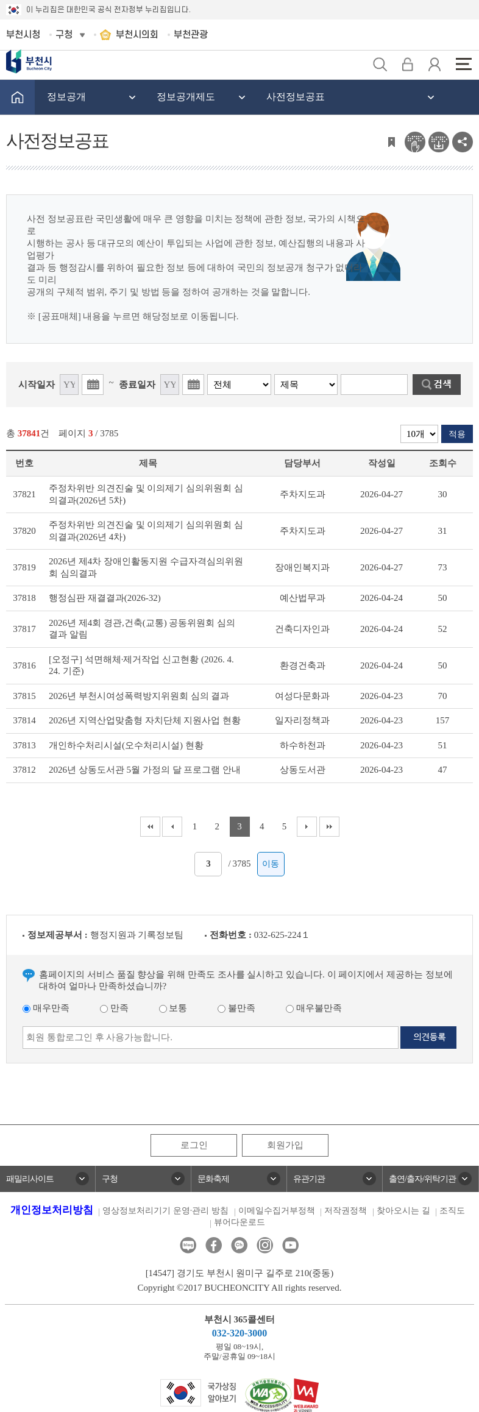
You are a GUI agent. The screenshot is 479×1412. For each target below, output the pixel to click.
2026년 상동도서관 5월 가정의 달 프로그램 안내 (145, 770)
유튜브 (290, 1245)
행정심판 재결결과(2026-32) (105, 598)
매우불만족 (314, 1008)
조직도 (452, 1210)
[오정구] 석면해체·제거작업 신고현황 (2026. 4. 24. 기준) (141, 665)
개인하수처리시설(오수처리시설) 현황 (126, 745)
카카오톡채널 (239, 1245)
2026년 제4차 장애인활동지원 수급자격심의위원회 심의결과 (146, 567)
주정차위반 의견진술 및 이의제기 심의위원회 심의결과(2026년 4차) (146, 531)
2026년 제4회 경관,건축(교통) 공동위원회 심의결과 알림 (142, 629)
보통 (173, 1008)
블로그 (188, 1245)
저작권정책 (345, 1210)
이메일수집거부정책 (276, 1210)
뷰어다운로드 (239, 1222)
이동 (270, 863)
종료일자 (137, 384)
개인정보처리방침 (51, 1210)
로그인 (194, 1145)
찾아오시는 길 (403, 1210)
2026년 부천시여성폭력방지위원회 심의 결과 (139, 696)
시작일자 (36, 384)
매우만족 (46, 1008)
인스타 (265, 1245)
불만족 (236, 1008)
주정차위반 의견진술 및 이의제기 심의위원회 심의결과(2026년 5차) (146, 494)
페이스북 (213, 1245)
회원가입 (285, 1145)
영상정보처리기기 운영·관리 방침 (165, 1210)
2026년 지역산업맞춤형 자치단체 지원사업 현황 (145, 720)
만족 (114, 1008)
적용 (457, 434)
